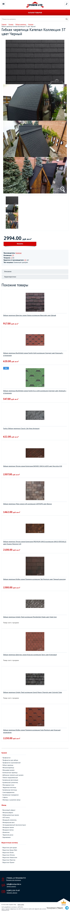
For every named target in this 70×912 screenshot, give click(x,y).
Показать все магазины (13, 880)
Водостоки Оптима (9, 855)
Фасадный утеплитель (10, 820)
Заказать (20, 244)
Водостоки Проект (8, 862)
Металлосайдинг (8, 812)
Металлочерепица (8, 768)
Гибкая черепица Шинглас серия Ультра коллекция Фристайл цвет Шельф (29, 315)
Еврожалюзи (7, 837)
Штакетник (6, 832)
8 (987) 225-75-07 (13, 890)
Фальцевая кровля (8, 770)
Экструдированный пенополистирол (14, 825)
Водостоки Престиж (9, 860)
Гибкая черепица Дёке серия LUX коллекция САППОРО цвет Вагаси (27, 504)
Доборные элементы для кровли (13, 775)
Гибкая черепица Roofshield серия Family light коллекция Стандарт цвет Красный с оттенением (33, 354)
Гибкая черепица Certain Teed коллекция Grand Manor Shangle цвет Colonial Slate (32, 692)
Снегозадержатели (8, 792)
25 (25, 260)
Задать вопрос (11, 886)
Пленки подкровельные (10, 777)
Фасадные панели (8, 827)
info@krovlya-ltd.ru (14, 884)
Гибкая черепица (8, 765)
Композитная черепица (10, 772)
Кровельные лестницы (10, 790)
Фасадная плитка (8, 830)
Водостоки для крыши (10, 847)
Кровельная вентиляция (10, 780)
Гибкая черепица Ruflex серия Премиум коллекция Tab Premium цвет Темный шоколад (34, 579)
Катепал (18, 253)
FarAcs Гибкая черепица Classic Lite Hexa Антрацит (21, 428)
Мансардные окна (8, 785)
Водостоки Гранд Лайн (10, 850)
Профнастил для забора (10, 760)
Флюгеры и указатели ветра (11, 800)
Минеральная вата (8, 822)
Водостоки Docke (8, 852)
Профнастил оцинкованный (11, 763)
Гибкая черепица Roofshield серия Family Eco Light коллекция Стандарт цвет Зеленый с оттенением (34, 392)
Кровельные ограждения (11, 795)
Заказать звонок (12, 893)
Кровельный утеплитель (10, 782)
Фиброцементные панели (11, 815)
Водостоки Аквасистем (10, 857)
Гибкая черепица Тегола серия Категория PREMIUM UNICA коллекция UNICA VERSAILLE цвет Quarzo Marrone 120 (34, 542)
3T (13, 255)
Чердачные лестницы (9, 787)
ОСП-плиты (6, 817)
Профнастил (6, 758)
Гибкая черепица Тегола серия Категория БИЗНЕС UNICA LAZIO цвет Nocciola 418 (32, 466)
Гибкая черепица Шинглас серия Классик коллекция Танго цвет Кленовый (30, 655)
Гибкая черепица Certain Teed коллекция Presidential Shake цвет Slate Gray (30, 617)
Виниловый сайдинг (9, 810)
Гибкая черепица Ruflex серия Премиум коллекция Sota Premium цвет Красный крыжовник (31, 731)
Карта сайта (21, 904)
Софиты (5, 797)
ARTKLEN (20, 907)
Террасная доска (8, 835)
